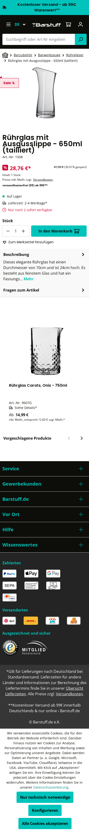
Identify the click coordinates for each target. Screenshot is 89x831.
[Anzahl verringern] (7, 231)
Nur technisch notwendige (45, 797)
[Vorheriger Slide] (69, 438)
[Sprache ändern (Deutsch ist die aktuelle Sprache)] (22, 24)
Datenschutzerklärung (50, 787)
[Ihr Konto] (81, 24)
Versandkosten (43, 180)
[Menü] (8, 24)
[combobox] (38, 39)
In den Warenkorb (58, 231)
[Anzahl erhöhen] (23, 231)
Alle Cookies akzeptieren (45, 823)
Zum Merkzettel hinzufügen (28, 242)
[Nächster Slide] (81, 438)
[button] (44, 468)
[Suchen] (81, 39)
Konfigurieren (45, 810)
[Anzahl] (15, 231)
